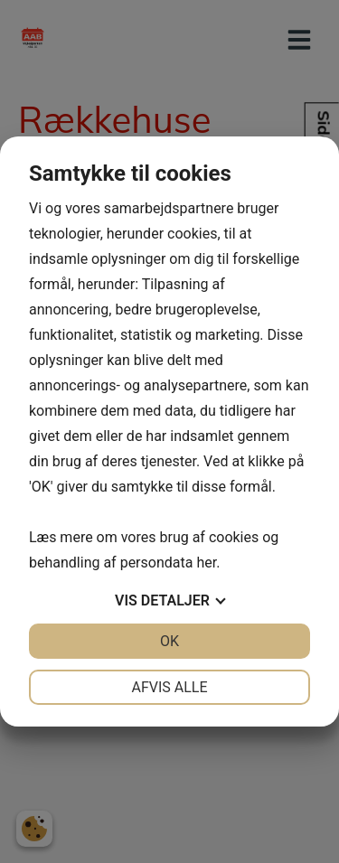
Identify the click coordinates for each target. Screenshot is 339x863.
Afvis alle (169, 687)
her (206, 562)
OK (169, 641)
